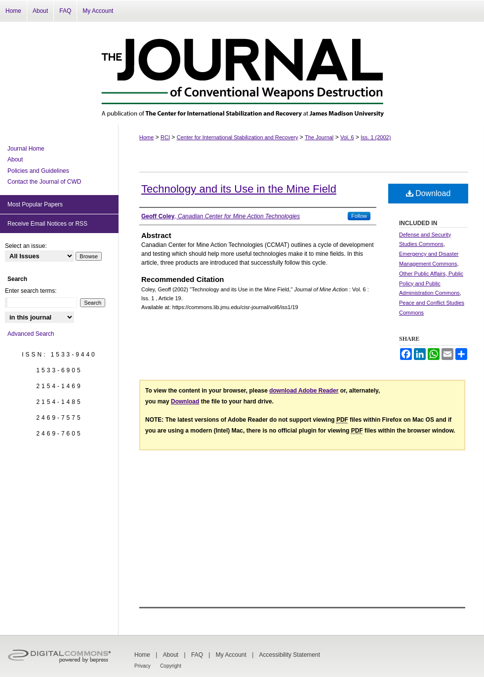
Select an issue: (26, 245)
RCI (165, 137)
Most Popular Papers (35, 204)
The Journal (319, 137)
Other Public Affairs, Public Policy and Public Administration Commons (431, 283)
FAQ (197, 654)
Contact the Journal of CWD (44, 181)
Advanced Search (30, 333)
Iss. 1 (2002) (376, 137)
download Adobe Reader (303, 390)
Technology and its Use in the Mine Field (238, 189)
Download (428, 193)
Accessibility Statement (289, 654)
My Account (231, 654)
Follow (359, 216)
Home (146, 137)
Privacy (142, 666)
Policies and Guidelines (38, 170)
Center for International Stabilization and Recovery (237, 137)
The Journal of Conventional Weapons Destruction (242, 73)
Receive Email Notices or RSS (47, 223)
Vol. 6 (347, 137)
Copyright (170, 666)
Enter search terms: (31, 290)
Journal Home (25, 148)
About (15, 159)
